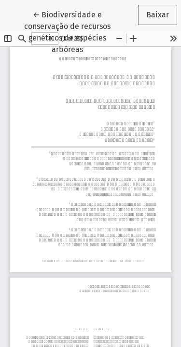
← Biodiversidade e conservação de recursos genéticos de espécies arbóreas (77, 31)
